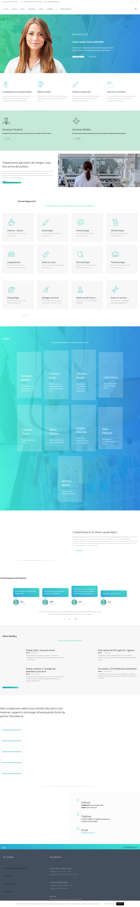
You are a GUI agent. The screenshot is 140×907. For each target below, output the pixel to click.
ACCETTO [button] (120, 904)
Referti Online (66, 9)
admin (28, 642)
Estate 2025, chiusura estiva (40, 640)
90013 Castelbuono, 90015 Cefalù (31, 1)
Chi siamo (31, 9)
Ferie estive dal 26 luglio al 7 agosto (116, 640)
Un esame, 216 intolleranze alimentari (117, 658)
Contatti (50, 9)
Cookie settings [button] (109, 904)
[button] (135, 9)
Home (6, 9)
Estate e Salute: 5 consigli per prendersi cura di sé (41, 660)
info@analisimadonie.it (52, 1)
